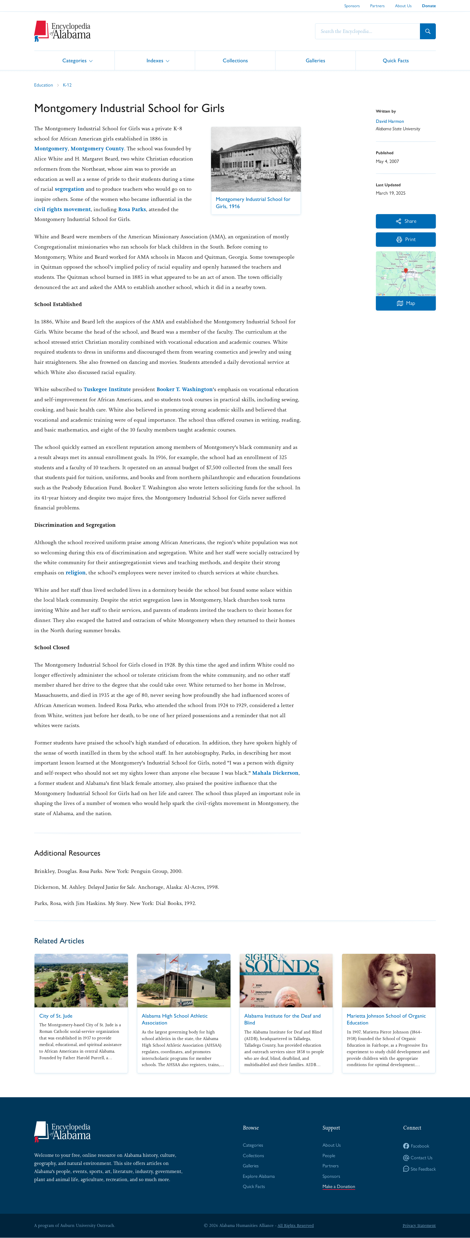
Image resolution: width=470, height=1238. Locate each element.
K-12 (67, 85)
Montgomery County (97, 148)
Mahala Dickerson (275, 773)
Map (406, 303)
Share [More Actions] (406, 221)
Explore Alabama (259, 1176)
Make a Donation (339, 1186)
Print (406, 240)
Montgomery (51, 148)
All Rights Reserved (295, 1225)
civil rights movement (62, 209)
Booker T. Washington (185, 389)
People (329, 1155)
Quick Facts (396, 60)
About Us (403, 5)
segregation (69, 189)
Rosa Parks (132, 209)
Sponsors (352, 5)
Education (43, 85)
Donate (429, 5)
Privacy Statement (419, 1225)
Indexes (155, 60)
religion (76, 572)
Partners (377, 5)
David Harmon (390, 120)
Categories (74, 60)
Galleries (315, 60)
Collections (235, 60)
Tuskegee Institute (107, 389)
